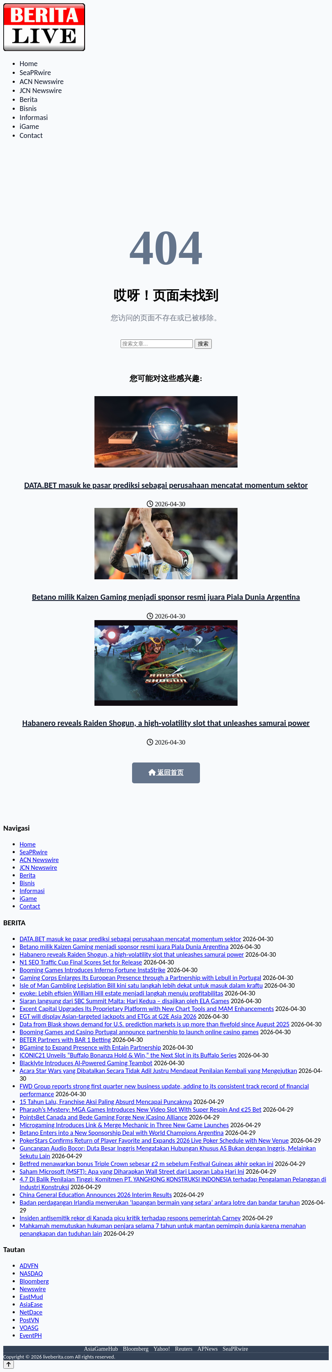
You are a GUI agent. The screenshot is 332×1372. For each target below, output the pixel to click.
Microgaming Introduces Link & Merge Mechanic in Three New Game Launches (124, 1125)
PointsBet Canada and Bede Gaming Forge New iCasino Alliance (103, 1117)
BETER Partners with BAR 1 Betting (65, 1040)
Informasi (34, 117)
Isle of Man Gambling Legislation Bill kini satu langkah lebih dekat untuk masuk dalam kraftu (141, 985)
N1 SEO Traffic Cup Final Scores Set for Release (81, 962)
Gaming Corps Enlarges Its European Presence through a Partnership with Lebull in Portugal (140, 978)
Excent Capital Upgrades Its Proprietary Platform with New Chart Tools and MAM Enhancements (147, 1009)
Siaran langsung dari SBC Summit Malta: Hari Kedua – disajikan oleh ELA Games (124, 1001)
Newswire (33, 1289)
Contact (31, 135)
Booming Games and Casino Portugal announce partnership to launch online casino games (139, 1032)
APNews (207, 1349)
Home (29, 63)
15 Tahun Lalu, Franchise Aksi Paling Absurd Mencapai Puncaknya (106, 1102)
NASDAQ (31, 1273)
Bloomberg (34, 1281)
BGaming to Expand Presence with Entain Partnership (90, 1047)
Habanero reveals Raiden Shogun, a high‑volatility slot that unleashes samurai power (166, 723)
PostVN (29, 1320)
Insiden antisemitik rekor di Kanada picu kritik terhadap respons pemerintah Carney (130, 1218)
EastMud (31, 1297)
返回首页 (166, 772)
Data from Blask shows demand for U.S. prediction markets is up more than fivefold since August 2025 (154, 1024)
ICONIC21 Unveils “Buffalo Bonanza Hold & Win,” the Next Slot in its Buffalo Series (128, 1055)
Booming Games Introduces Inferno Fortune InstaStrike (93, 970)
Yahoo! (161, 1349)
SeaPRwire (35, 72)
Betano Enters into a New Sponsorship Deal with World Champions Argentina (122, 1133)
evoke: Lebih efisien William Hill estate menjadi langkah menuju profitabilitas (121, 993)
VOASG (29, 1328)
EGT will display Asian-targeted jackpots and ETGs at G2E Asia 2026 (108, 1016)
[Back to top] (8, 1364)
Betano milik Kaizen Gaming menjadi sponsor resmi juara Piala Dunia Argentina (166, 597)
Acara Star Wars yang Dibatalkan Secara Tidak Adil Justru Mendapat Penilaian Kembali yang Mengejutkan (158, 1071)
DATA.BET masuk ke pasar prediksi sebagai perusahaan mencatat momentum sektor (166, 485)
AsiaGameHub (101, 1349)
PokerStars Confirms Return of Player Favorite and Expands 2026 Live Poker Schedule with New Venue (154, 1140)
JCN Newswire (41, 90)
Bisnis (28, 108)
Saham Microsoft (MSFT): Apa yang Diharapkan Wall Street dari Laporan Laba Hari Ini (132, 1171)
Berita (29, 99)
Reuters (184, 1349)
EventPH (31, 1335)
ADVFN (29, 1266)
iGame (29, 126)
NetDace (31, 1312)
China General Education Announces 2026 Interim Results (96, 1195)
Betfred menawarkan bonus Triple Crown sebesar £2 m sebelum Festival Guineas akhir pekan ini (147, 1164)
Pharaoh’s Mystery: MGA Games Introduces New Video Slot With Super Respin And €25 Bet (140, 1109)
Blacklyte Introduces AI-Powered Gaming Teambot (86, 1063)
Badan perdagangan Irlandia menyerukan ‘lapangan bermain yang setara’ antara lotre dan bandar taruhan (160, 1202)
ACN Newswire (42, 81)
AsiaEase (31, 1304)
